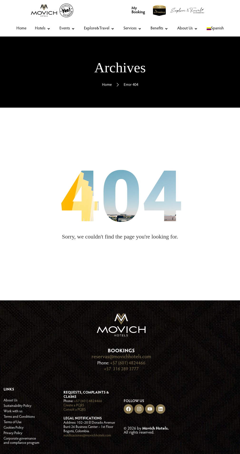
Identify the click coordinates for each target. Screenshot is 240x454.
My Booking (138, 10)
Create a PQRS (74, 405)
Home (107, 85)
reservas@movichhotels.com (121, 357)
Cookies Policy (14, 427)
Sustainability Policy (17, 405)
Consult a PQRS (75, 409)
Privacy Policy (13, 432)
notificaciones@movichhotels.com (87, 435)
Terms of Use (12, 421)
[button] (42, 28)
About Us (10, 400)
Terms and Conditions (19, 416)
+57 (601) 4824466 (127, 363)
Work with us (13, 411)
